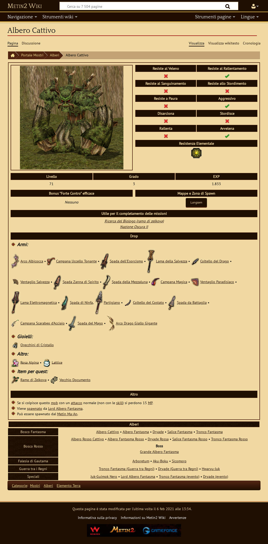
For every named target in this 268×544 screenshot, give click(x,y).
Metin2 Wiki (25, 6)
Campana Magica (174, 281)
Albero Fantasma (136, 431)
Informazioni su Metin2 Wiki (143, 517)
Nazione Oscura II (134, 226)
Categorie (19, 485)
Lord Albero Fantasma (65, 408)
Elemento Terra (68, 485)
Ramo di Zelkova (33, 379)
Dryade (158, 431)
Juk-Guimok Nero (104, 476)
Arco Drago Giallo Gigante (136, 323)
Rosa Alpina (29, 362)
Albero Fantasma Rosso (126, 438)
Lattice (57, 362)
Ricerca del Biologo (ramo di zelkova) (134, 220)
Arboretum (140, 460)
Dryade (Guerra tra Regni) (178, 468)
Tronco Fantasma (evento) (179, 476)
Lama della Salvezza (171, 261)
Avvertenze (177, 517)
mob (54, 402)
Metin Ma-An (67, 413)
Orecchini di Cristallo (37, 344)
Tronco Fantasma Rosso (229, 438)
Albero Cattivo (107, 431)
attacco (76, 402)
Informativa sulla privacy (97, 517)
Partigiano (112, 302)
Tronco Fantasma (209, 431)
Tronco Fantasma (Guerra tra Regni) (126, 468)
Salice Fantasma (179, 431)
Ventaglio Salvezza (35, 281)
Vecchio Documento (75, 379)
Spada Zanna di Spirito (81, 281)
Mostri (35, 485)
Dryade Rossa (158, 438)
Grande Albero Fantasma (159, 451)
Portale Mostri (32, 54)
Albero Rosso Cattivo (87, 438)
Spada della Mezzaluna (130, 281)
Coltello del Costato (148, 302)
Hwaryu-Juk (211, 468)
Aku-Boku (160, 460)
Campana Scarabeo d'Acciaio (42, 323)
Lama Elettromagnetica (38, 302)
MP (150, 402)
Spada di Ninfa (81, 302)
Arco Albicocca (31, 261)
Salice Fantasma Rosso (189, 438)
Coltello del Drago (214, 261)
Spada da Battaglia (192, 302)
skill (119, 402)
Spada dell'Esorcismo (126, 261)
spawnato (34, 408)
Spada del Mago (90, 323)
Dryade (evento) (215, 476)
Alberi (54, 54)
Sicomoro (179, 460)
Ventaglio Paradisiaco (217, 281)
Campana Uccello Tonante (76, 261)
